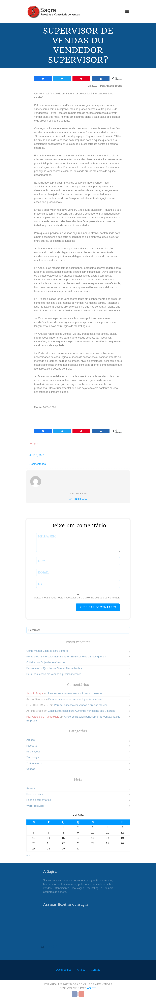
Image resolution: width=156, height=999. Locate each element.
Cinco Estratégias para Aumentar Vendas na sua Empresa (81, 710)
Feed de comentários (38, 800)
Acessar (31, 788)
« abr (29, 855)
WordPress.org (35, 805)
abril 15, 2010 (36, 455)
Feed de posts (34, 794)
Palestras (31, 745)
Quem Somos (63, 969)
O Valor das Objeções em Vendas (45, 662)
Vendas (30, 769)
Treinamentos (34, 763)
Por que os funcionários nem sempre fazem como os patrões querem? (66, 656)
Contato (95, 969)
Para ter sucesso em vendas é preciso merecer (53, 674)
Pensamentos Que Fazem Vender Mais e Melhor (54, 668)
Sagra (53, 946)
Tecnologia (32, 757)
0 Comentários (37, 464)
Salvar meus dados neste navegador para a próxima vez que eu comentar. (77, 597)
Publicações (33, 751)
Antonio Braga (78, 499)
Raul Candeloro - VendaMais (42, 716)
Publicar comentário (98, 607)
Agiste (92, 988)
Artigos (34, 443)
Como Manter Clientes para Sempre (47, 650)
